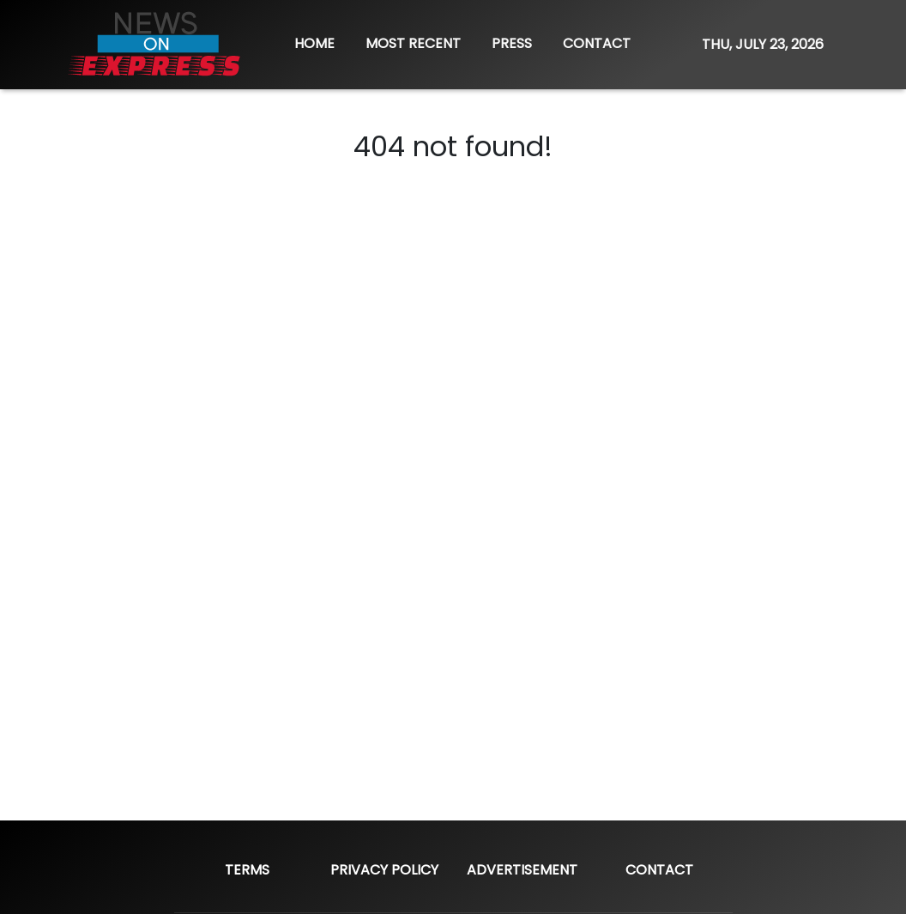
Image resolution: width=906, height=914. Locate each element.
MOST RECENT (413, 43)
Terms (247, 870)
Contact (659, 870)
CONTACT (597, 43)
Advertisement (522, 870)
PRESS (512, 43)
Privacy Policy (384, 870)
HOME (314, 43)
